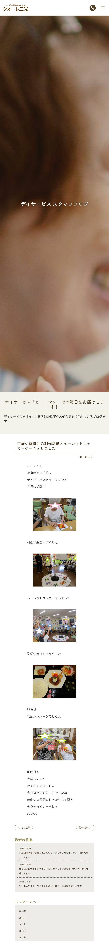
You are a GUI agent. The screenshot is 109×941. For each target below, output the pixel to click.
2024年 (24, 928)
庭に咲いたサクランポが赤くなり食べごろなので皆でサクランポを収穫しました (54, 868)
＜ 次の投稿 (23, 827)
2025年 (23, 922)
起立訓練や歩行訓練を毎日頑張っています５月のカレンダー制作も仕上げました (54, 852)
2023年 (23, 935)
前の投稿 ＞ (85, 827)
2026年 (23, 915)
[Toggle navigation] (103, 8)
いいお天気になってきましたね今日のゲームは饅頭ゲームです (54, 886)
